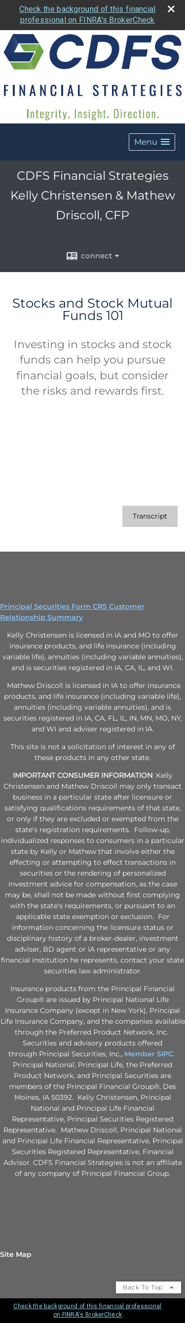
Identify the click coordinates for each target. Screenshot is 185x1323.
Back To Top (148, 1287)
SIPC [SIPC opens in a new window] (165, 1053)
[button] (152, 142)
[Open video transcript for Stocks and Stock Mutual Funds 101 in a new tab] (150, 516)
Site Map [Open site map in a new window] (16, 1254)
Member (140, 1053)
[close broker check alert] (171, 9)
